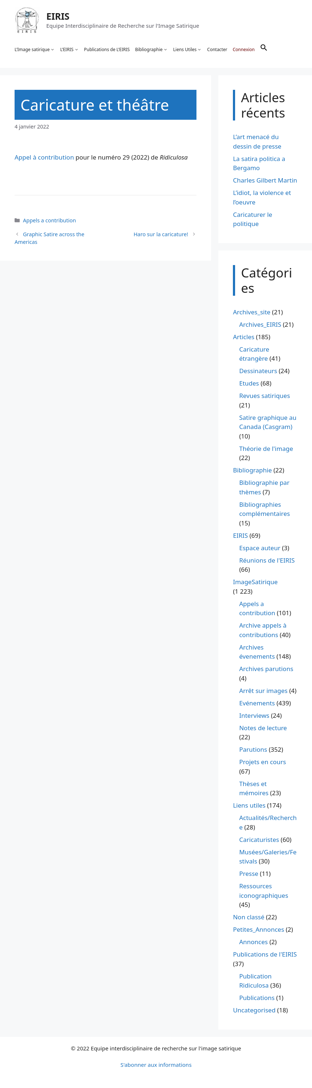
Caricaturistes (259, 839)
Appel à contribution (44, 157)
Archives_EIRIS (260, 324)
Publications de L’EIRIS (107, 49)
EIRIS (58, 16)
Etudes (249, 383)
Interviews (254, 715)
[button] (264, 50)
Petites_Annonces (258, 929)
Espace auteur (259, 548)
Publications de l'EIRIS (265, 954)
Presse (248, 873)
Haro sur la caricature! (160, 234)
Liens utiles (249, 805)
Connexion (243, 49)
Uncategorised (254, 1010)
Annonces (253, 942)
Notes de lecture (263, 728)
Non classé (248, 917)
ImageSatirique (255, 582)
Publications (256, 997)
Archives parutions (266, 668)
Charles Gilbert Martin (265, 180)
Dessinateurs (258, 371)
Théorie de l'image (266, 448)
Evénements (257, 703)
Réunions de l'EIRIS (267, 560)
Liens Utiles (187, 50)
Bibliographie (151, 50)
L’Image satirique (35, 50)
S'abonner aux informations (155, 1064)
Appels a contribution (49, 220)
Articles (243, 337)
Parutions (253, 749)
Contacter (217, 49)
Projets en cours (262, 762)
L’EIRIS (69, 50)
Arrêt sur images (263, 690)
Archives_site (251, 312)
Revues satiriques (264, 395)
